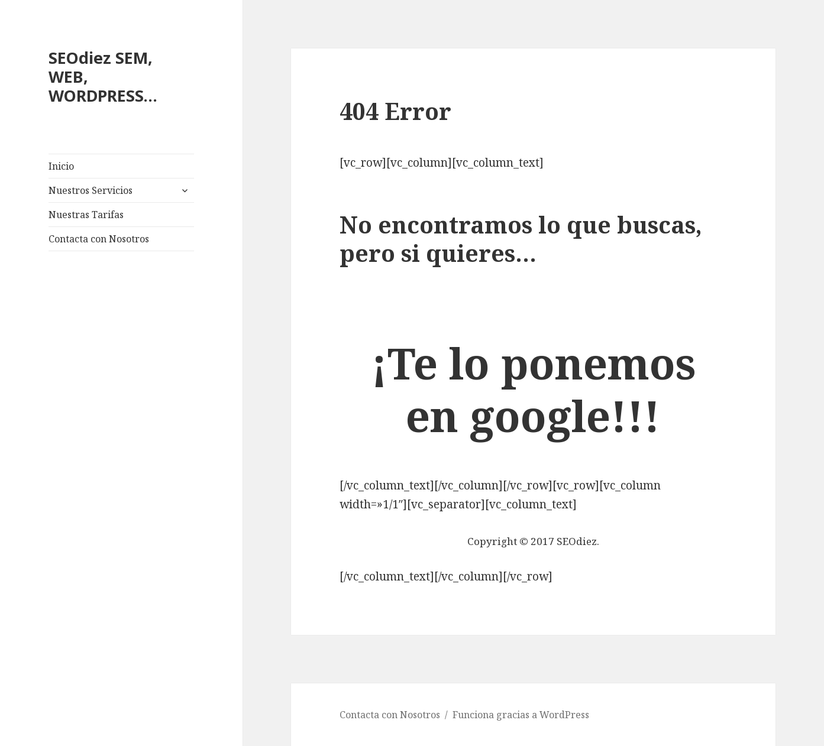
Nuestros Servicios (91, 190)
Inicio (61, 166)
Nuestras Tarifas (86, 214)
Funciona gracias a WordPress (521, 714)
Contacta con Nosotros (99, 238)
